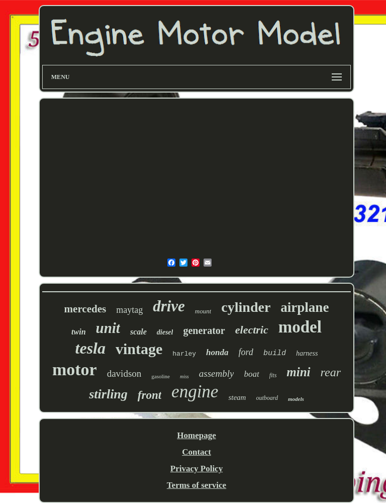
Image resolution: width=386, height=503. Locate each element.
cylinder (245, 307)
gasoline (160, 376)
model (300, 327)
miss (184, 376)
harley (184, 354)
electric (251, 329)
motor (74, 369)
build (274, 353)
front (149, 395)
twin (78, 331)
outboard (267, 397)
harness (307, 353)
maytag (129, 310)
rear (331, 372)
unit (108, 328)
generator (204, 330)
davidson (124, 373)
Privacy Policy (196, 468)
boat (251, 374)
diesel (165, 332)
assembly (216, 373)
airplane (304, 307)
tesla (90, 348)
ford (246, 352)
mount (203, 311)
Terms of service (196, 485)
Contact (196, 452)
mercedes (85, 309)
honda (217, 352)
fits (273, 375)
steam (237, 397)
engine (194, 391)
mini (298, 372)
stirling (108, 394)
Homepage (196, 435)
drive (169, 306)
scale (138, 331)
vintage (139, 349)
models (296, 399)
